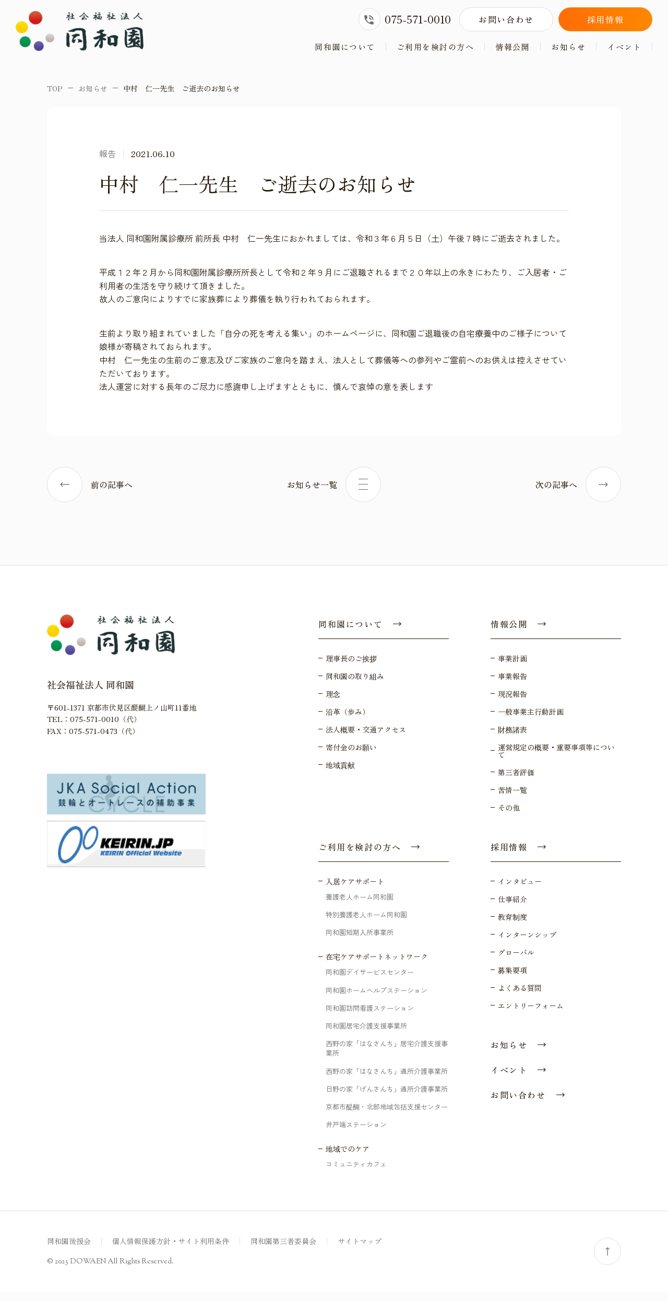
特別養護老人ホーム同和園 (366, 923)
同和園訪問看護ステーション (370, 1017)
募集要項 (512, 979)
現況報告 (512, 702)
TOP (55, 97)
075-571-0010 (405, 19)
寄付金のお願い (351, 756)
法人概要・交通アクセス (366, 738)
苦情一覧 (512, 798)
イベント (624, 46)
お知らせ (568, 46)
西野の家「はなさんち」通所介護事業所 (387, 1080)
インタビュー (520, 890)
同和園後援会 (69, 1250)
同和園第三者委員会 (283, 1250)
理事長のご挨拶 (351, 667)
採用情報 (605, 19)
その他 (509, 816)
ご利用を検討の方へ (435, 47)
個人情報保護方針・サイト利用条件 (170, 1250)
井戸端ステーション (356, 1133)
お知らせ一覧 (334, 493)
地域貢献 (340, 773)
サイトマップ (359, 1250)
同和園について (345, 46)
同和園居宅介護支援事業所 (366, 1034)
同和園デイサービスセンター (370, 981)
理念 (333, 702)
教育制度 (512, 925)
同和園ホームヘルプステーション (376, 999)
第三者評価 (516, 781)
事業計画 (512, 667)
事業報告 (512, 685)
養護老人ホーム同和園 (359, 905)
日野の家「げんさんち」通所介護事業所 (387, 1098)
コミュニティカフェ (356, 1173)
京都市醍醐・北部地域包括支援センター (387, 1115)
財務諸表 (512, 738)
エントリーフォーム (531, 1014)
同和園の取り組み (355, 685)
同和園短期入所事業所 (359, 942)
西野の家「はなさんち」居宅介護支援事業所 (387, 1057)
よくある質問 (520, 996)
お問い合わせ (506, 19)
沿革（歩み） (347, 720)
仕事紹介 (512, 908)
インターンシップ (527, 943)
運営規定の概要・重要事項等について (556, 759)
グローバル (516, 961)
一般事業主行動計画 (531, 720)
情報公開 (512, 46)
